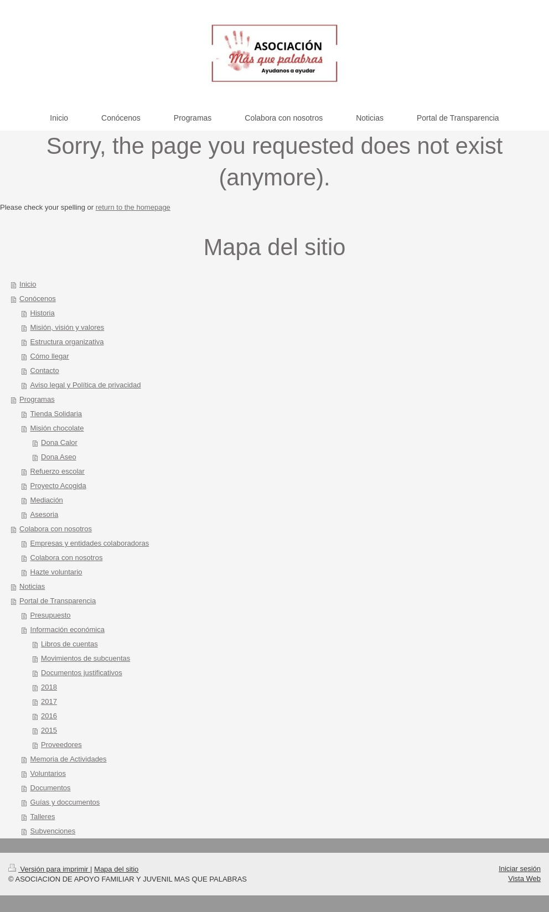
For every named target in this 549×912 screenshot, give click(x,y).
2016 (49, 716)
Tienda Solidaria (56, 414)
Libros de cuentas (69, 644)
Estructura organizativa (67, 342)
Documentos (50, 788)
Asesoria (44, 514)
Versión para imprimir (49, 869)
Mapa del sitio (116, 869)
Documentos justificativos (81, 673)
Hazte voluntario (56, 572)
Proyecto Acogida (58, 485)
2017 (49, 701)
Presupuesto (50, 615)
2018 (49, 687)
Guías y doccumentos (65, 802)
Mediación (46, 500)
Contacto (44, 370)
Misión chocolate (57, 428)
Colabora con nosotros (55, 529)
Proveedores (61, 744)
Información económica (67, 629)
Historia (42, 313)
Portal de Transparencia (57, 601)
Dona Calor (59, 442)
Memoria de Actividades (68, 759)
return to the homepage (133, 207)
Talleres (42, 816)
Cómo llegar (49, 356)
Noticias (32, 586)
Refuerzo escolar (57, 471)
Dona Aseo (58, 457)
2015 (49, 730)
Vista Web (524, 878)
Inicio (27, 284)
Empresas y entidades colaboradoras (89, 543)
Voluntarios (48, 773)
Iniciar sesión (520, 868)
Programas (37, 399)
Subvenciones (53, 831)
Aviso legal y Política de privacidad (85, 385)
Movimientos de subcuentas (85, 658)
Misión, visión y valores (67, 327)
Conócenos (37, 298)
